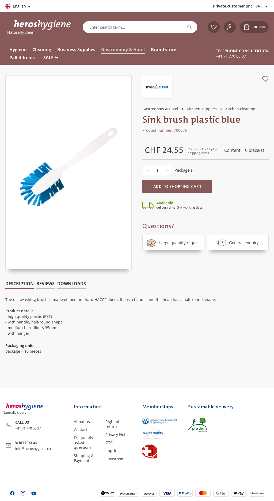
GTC (109, 442)
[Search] (189, 27)
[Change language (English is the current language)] (18, 6)
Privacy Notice (118, 434)
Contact (80, 429)
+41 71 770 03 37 (231, 56)
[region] (68, 172)
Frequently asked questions (83, 442)
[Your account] (230, 27)
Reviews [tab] (45, 284)
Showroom (114, 458)
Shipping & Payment (84, 458)
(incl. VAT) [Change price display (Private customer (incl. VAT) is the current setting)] (238, 6)
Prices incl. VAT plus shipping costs (202, 151)
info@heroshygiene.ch (33, 448)
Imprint (112, 450)
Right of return (112, 424)
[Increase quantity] (167, 170)
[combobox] (132, 27)
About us (82, 421)
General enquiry (237, 243)
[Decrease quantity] (147, 170)
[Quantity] (157, 170)
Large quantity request (173, 243)
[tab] (19, 284)
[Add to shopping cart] (177, 186)
